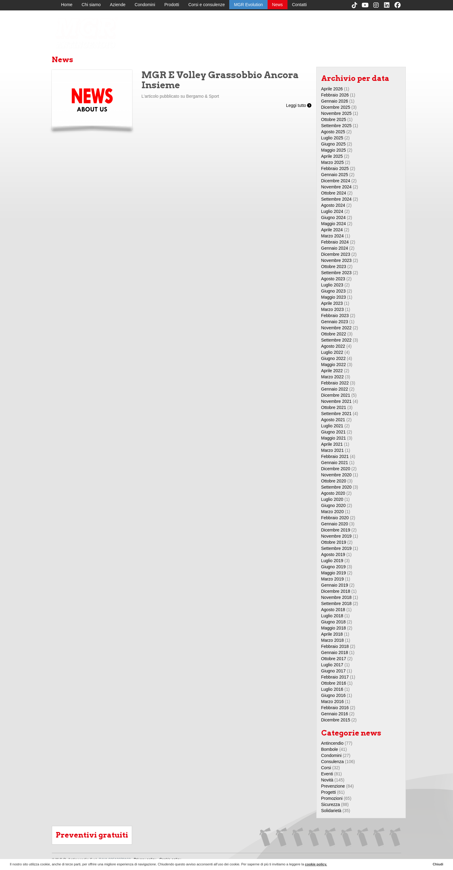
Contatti (299, 4)
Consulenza (332, 761)
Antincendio (332, 743)
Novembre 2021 (336, 401)
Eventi (327, 773)
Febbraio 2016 (335, 707)
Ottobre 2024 (333, 193)
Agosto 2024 (333, 205)
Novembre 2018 (336, 597)
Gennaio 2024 (334, 248)
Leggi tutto (298, 105)
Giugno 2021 (333, 431)
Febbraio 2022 (335, 382)
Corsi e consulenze (206, 4)
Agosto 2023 (333, 278)
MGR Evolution (248, 4)
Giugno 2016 (333, 695)
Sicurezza (330, 804)
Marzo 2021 (332, 450)
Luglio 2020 (332, 499)
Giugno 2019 (333, 566)
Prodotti (171, 4)
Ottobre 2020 (333, 480)
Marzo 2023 (332, 309)
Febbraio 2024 (335, 242)
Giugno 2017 (333, 670)
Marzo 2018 (332, 640)
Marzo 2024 (332, 235)
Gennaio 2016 (334, 713)
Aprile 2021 (332, 444)
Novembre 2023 (336, 260)
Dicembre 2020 (335, 468)
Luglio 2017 (332, 664)
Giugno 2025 (333, 144)
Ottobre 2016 (333, 683)
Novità (327, 779)
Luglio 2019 (332, 560)
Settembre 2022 (336, 340)
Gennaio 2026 (334, 101)
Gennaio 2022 (334, 389)
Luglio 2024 (332, 211)
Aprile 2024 (332, 229)
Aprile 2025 (332, 156)
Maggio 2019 (333, 572)
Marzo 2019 (332, 579)
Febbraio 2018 (335, 646)
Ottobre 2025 (333, 119)
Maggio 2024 (333, 223)
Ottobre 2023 (333, 266)
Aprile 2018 (332, 634)
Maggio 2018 (333, 628)
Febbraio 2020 (335, 517)
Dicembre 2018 (335, 591)
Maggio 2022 (333, 364)
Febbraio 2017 (335, 677)
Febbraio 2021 (335, 456)
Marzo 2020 (332, 511)
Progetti (328, 792)
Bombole (329, 749)
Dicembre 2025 (335, 107)
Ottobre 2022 (333, 333)
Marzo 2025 (332, 162)
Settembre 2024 (336, 199)
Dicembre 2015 (335, 719)
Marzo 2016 (332, 701)
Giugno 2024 (333, 217)
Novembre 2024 (336, 186)
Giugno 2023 (333, 291)
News (277, 4)
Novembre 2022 (336, 327)
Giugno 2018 (333, 621)
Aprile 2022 (332, 370)
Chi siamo (91, 4)
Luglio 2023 (332, 284)
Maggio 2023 (333, 297)
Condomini (145, 4)
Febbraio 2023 (335, 315)
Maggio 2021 (333, 438)
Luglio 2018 (332, 615)
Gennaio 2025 (334, 174)
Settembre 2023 (336, 272)
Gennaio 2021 (334, 462)
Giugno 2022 (333, 358)
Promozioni (332, 798)
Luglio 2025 (332, 137)
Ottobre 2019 (333, 542)
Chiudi (438, 864)
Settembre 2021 (336, 413)
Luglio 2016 (332, 689)
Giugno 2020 (333, 505)
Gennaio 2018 (334, 652)
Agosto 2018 (333, 609)
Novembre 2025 (336, 113)
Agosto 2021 (333, 419)
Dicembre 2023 (335, 254)
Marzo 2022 (332, 376)
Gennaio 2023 (334, 321)
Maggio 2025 (333, 150)
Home (66, 4)
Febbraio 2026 (335, 95)
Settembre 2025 (336, 125)
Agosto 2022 (333, 346)
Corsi (326, 767)
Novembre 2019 (336, 536)
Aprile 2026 (332, 88)
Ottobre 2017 (333, 658)
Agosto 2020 (333, 493)
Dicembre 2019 (335, 530)
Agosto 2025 (333, 131)
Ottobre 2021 (333, 407)
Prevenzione (333, 786)
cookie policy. (316, 864)
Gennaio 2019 (334, 585)
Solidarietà (331, 810)
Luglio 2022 (332, 352)
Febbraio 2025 (335, 168)
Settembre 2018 (336, 603)
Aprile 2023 (332, 303)
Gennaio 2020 (334, 523)
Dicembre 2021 (335, 395)
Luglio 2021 (332, 425)
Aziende (118, 4)
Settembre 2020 (336, 487)
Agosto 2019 (333, 554)
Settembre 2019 (336, 548)
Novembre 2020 (336, 474)
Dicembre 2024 (335, 180)
